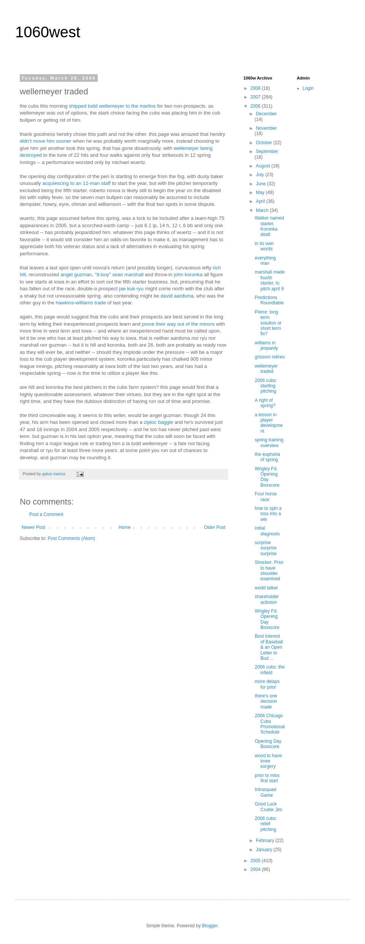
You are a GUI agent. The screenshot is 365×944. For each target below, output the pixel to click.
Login (308, 88)
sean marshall (127, 274)
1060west (47, 32)
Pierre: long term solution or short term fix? (268, 323)
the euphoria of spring (267, 457)
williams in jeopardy (266, 345)
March (263, 210)
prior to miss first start (267, 778)
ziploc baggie (158, 422)
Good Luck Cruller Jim (268, 806)
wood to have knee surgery (268, 761)
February (265, 840)
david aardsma (177, 296)
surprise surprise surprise (266, 548)
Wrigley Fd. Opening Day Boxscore (267, 477)
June (261, 183)
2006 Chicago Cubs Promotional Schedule (270, 724)
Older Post (214, 527)
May (261, 192)
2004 (256, 869)
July (260, 174)
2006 (256, 106)
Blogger (209, 925)
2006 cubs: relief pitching (266, 824)
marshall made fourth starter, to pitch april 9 (270, 280)
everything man (265, 260)
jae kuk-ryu (131, 288)
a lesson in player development (269, 423)
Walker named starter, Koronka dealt (269, 226)
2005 (256, 860)
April (261, 201)
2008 (256, 88)
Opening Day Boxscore (268, 744)
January (264, 849)
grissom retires (270, 357)
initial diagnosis (267, 530)
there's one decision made (266, 701)
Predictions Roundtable (269, 300)
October (264, 142)
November (266, 128)
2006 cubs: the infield (270, 669)
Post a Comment (46, 514)
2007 (256, 97)
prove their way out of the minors (178, 324)
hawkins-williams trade (81, 303)
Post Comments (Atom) (71, 538)
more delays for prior (267, 684)
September (267, 151)
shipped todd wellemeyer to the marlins (112, 106)
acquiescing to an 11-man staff (76, 183)
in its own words (264, 246)
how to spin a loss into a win (268, 514)
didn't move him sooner (45, 141)
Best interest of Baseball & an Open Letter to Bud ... (269, 647)
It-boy (103, 274)
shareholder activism (267, 599)
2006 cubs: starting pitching (266, 386)
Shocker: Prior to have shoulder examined (269, 570)
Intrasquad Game (265, 792)
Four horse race (266, 496)
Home (125, 527)
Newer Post (33, 527)
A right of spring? (265, 403)
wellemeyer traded (266, 368)
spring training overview (269, 442)
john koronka (188, 274)
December (266, 113)
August (263, 166)
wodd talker (266, 588)
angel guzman (76, 274)
